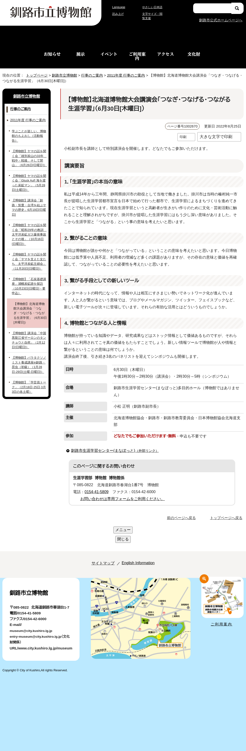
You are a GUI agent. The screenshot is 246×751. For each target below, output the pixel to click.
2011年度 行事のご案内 (128, 75)
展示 (80, 54)
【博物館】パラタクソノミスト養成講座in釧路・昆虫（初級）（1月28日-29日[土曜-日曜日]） (29, 350)
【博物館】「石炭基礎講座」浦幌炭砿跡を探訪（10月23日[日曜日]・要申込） (29, 279)
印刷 (183, 137)
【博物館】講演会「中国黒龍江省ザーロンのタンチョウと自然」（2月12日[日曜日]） (29, 326)
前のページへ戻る (182, 503)
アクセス (165, 54)
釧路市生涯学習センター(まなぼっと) (114, 436)
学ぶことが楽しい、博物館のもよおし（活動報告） (29, 138)
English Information (137, 530)
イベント (108, 54)
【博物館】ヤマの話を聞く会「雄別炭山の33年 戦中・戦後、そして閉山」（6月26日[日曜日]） (28, 158)
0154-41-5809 (98, 478)
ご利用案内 (137, 56)
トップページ (35, 75)
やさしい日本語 (152, 7)
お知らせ (52, 54)
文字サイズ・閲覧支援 (152, 16)
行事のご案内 (92, 75)
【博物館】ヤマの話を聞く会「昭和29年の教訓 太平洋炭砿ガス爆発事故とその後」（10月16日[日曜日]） (29, 230)
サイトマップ (97, 530)
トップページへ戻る (226, 503)
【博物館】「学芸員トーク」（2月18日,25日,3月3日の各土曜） (28, 373)
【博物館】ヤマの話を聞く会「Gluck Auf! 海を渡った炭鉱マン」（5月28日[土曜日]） (29, 183)
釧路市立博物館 (63, 75)
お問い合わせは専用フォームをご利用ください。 (120, 485)
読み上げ (118, 13)
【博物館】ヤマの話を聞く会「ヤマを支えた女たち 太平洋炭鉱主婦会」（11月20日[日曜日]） (29, 257)
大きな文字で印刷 (216, 136)
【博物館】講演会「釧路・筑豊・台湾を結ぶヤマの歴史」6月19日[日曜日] (29, 205)
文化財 (193, 54)
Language (120, 7)
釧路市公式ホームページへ (220, 20)
